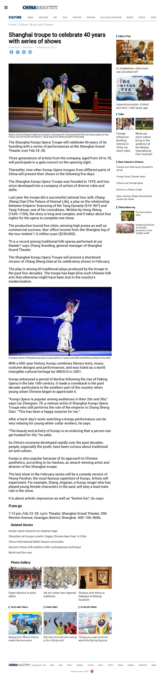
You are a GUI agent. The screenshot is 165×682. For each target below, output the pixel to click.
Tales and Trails (19, 607)
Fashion (91, 17)
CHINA (61, 665)
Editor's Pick (124, 36)
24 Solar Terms (88, 607)
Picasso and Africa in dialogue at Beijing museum (91, 596)
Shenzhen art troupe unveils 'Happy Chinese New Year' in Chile (47, 536)
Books (130, 17)
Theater (76, 17)
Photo (142, 17)
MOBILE (153, 665)
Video (153, 17)
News (30, 17)
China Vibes (51, 607)
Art (55, 17)
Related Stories (22, 525)
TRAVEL (100, 665)
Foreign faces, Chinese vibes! (130, 176)
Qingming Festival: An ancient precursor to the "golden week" (145, 228)
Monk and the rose (20, 552)
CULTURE (15, 17)
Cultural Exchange (110, 17)
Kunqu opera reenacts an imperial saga (33, 531)
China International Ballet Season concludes (36, 541)
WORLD (69, 665)
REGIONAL (131, 665)
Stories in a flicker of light (129, 189)
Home (12, 24)
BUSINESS (80, 665)
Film (64, 17)
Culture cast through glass (129, 183)
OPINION (120, 665)
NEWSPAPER (143, 665)
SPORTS (110, 665)
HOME (52, 665)
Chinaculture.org (126, 207)
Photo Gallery (20, 562)
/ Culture (22, 24)
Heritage (43, 17)
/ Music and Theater (40, 24)
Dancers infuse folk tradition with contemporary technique (45, 547)
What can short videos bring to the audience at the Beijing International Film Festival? (143, 144)
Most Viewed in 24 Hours (130, 162)
